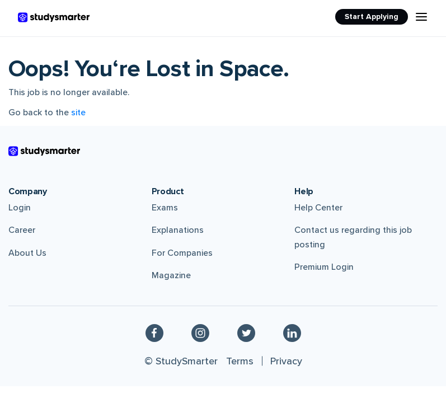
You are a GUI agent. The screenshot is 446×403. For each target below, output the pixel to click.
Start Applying (371, 16)
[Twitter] (246, 332)
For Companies (182, 253)
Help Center (318, 207)
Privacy (286, 361)
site (78, 112)
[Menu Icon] (421, 17)
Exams (165, 207)
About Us (27, 253)
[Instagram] (200, 332)
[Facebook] (154, 332)
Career (21, 230)
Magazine (171, 275)
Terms (239, 361)
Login (19, 207)
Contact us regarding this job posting (353, 237)
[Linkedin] (292, 332)
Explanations (178, 230)
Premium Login (324, 267)
